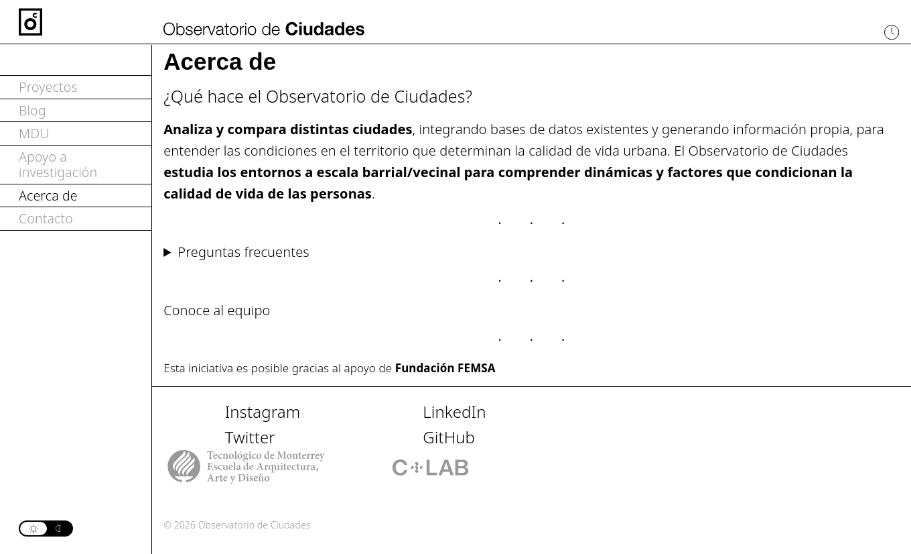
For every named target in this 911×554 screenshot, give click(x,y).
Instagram (263, 411)
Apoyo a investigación (58, 165)
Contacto (46, 218)
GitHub (449, 437)
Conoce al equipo (216, 310)
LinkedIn (454, 411)
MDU (34, 133)
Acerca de (48, 195)
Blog (32, 110)
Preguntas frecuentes (243, 252)
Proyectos (48, 87)
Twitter (250, 437)
